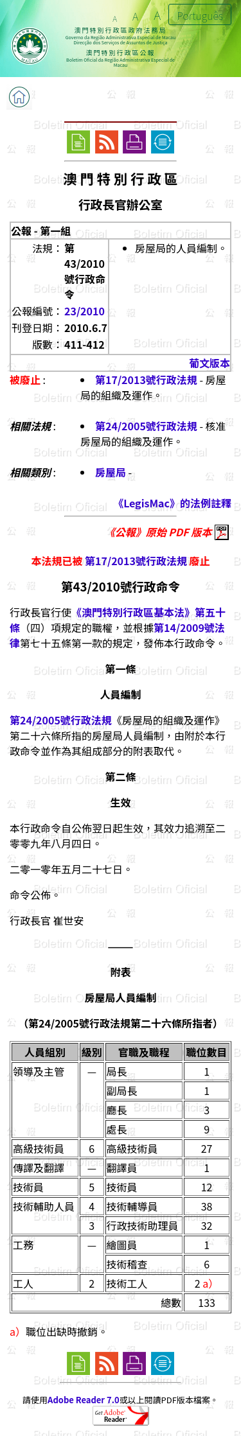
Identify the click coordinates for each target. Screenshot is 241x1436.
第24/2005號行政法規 (146, 425)
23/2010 (84, 311)
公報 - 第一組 (41, 230)
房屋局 (110, 472)
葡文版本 (209, 363)
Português (200, 15)
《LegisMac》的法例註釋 (172, 503)
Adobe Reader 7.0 (83, 1400)
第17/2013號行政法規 (146, 379)
